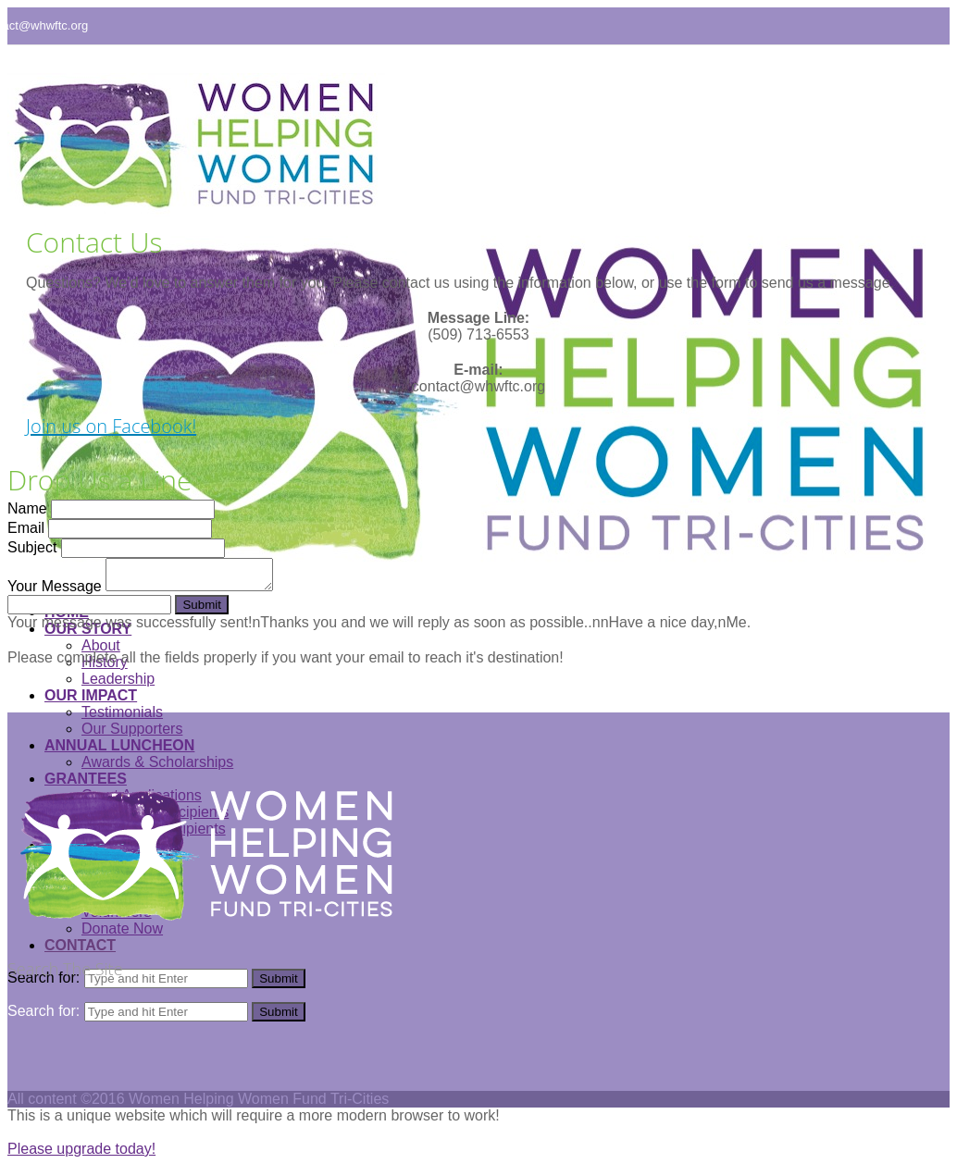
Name (27, 508)
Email (25, 528)
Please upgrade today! (81, 1149)
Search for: (43, 1011)
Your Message (54, 586)
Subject (31, 547)
